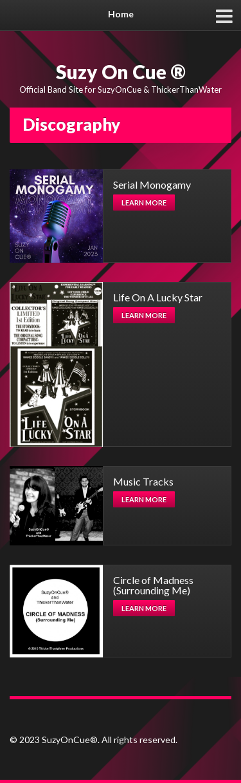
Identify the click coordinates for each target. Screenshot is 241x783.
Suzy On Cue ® (121, 71)
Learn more (143, 202)
